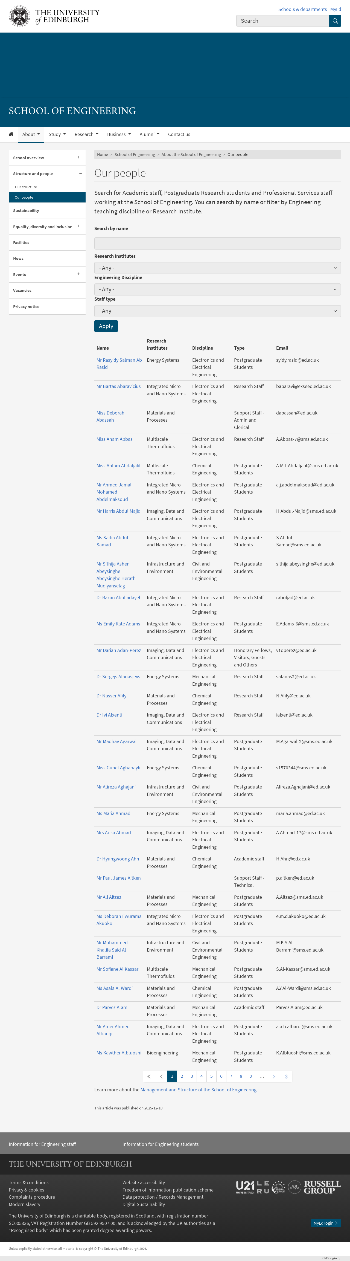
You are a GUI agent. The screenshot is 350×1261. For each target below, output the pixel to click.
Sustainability (26, 210)
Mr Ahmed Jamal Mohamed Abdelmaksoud (114, 492)
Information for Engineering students (160, 1144)
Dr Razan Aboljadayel (118, 598)
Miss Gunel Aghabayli (118, 768)
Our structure (26, 186)
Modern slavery (24, 1204)
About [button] (29, 134)
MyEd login (326, 1223)
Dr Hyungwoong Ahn (118, 859)
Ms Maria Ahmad (113, 813)
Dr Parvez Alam (112, 1007)
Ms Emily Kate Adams (118, 624)
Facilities (21, 242)
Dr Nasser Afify (111, 696)
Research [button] (85, 134)
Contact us (179, 134)
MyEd (335, 9)
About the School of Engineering (191, 154)
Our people (24, 197)
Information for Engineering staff (42, 1144)
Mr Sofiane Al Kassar (117, 969)
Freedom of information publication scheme (168, 1190)
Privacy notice (26, 306)
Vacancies (22, 290)
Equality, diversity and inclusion (42, 226)
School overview (28, 157)
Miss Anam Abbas (115, 439)
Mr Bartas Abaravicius (119, 386)
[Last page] (286, 1076)
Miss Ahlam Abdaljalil (119, 466)
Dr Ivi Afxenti (109, 715)
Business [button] (117, 134)
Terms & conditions (29, 1182)
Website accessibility (143, 1182)
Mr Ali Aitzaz (109, 897)
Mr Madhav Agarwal (117, 741)
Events (19, 274)
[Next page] (274, 1076)
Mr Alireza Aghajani (116, 787)
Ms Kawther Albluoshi (119, 1053)
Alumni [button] (148, 134)
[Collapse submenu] (81, 174)
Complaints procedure (32, 1197)
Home (102, 154)
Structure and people (33, 173)
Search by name (111, 228)
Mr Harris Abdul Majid (119, 511)
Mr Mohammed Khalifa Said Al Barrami (112, 950)
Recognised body (28, 1230)
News (18, 258)
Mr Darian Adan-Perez (119, 650)
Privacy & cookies (26, 1190)
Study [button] (55, 134)
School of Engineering (135, 154)
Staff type (104, 299)
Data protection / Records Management (162, 1197)
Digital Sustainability (143, 1204)
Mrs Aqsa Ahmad (114, 833)
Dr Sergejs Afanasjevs (118, 677)
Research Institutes (115, 256)
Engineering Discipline (118, 277)
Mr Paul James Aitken (119, 878)
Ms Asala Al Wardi (115, 988)
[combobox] (282, 21)
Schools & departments (302, 9)
